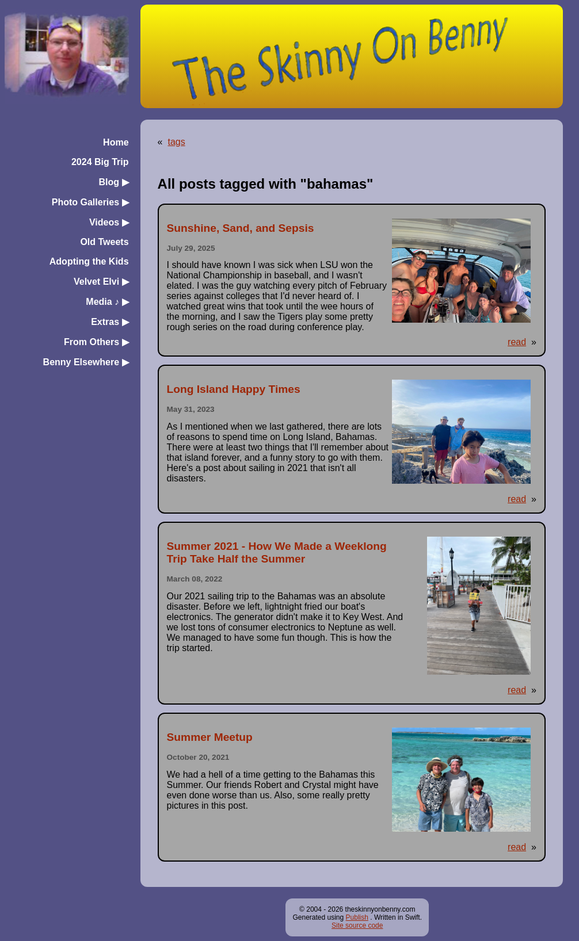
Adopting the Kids (89, 261)
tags (176, 142)
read (517, 342)
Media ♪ (107, 302)
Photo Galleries (90, 202)
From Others (96, 342)
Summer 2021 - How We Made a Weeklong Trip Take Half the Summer (277, 552)
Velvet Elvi (101, 281)
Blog (114, 182)
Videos (109, 222)
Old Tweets (104, 242)
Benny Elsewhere (86, 362)
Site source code (357, 925)
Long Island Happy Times (233, 389)
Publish (357, 917)
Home (115, 142)
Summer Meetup (210, 737)
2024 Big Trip (100, 162)
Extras (109, 322)
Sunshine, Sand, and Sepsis (240, 228)
